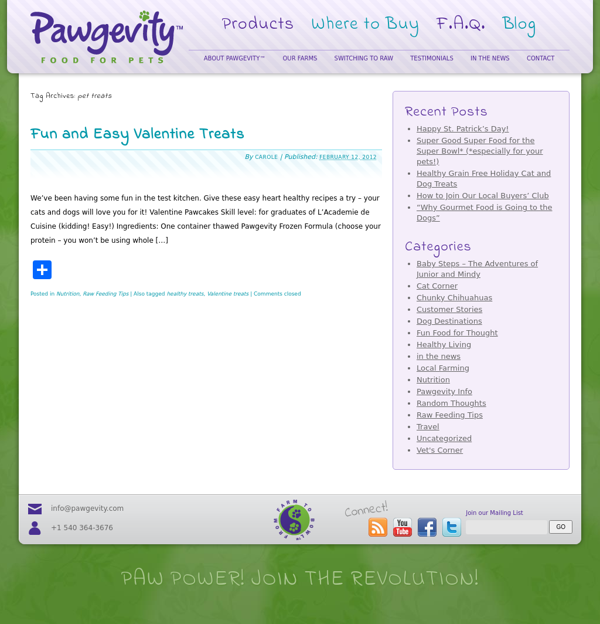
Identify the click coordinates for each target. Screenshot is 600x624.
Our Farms (299, 58)
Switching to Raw (364, 58)
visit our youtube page (402, 527)
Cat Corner (437, 286)
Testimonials (432, 58)
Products (258, 25)
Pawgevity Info (444, 391)
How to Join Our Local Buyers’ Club (483, 195)
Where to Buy (365, 25)
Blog (520, 25)
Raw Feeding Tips (105, 294)
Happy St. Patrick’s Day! (463, 128)
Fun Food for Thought (457, 332)
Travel (428, 426)
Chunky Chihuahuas (454, 297)
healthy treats (184, 294)
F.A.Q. (461, 25)
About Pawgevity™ (235, 58)
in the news (439, 356)
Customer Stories (449, 309)
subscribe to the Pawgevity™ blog (378, 527)
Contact (540, 58)
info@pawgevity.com (87, 508)
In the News (490, 58)
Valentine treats (227, 294)
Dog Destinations (449, 321)
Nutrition (67, 294)
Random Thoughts (451, 403)
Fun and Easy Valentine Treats (137, 135)
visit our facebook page (427, 527)
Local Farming (443, 368)
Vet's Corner (440, 450)
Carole (266, 157)
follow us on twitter (451, 527)
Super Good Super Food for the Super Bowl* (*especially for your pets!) (480, 151)
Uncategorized (444, 438)
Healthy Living (444, 344)
